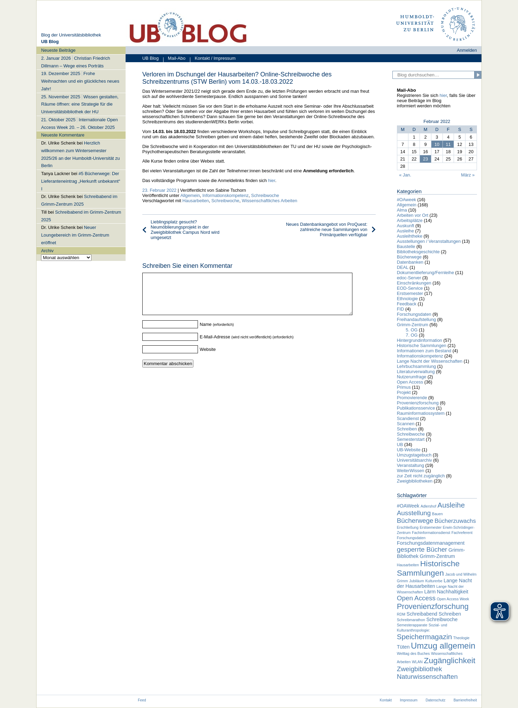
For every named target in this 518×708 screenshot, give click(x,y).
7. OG (411, 335)
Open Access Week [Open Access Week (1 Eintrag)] (453, 599)
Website (208, 357)
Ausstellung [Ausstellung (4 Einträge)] (414, 513)
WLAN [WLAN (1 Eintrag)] (417, 662)
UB (400, 444)
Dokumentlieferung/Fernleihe (425, 272)
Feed (142, 700)
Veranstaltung (410, 465)
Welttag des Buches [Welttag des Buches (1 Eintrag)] (413, 653)
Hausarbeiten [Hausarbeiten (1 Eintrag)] (408, 565)
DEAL (402, 267)
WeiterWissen (410, 470)
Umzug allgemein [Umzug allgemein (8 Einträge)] (443, 645)
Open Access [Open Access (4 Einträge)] (416, 598)
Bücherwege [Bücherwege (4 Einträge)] (415, 520)
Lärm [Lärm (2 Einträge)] (430, 591)
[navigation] (81, 153)
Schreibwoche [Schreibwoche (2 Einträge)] (441, 619)
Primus (404, 387)
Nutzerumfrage (412, 376)
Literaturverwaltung (416, 371)
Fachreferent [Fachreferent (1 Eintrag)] (462, 532)
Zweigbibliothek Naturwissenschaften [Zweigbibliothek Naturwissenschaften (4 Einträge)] (427, 672)
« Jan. (405, 175)
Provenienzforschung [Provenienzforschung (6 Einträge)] (433, 606)
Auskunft (405, 225)
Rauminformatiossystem (421, 413)
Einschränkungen (414, 283)
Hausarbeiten (195, 200)
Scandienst (408, 418)
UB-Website (409, 449)
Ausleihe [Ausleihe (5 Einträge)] (451, 505)
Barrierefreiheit (465, 700)
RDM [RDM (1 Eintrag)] (401, 614)
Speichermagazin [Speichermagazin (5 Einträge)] (424, 637)
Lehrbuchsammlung (416, 366)
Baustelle (406, 246)
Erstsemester (410, 293)
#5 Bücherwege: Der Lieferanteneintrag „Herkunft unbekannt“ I (80, 181)
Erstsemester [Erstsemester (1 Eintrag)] (431, 527)
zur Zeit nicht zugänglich (421, 475)
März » (468, 175)
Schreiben (407, 428)
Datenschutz (435, 700)
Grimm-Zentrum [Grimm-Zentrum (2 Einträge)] (437, 556)
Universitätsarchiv (414, 460)
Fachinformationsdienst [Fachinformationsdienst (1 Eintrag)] (431, 532)
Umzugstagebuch (414, 455)
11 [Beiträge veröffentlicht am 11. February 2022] (448, 144)
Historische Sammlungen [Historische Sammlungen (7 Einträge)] (428, 568)
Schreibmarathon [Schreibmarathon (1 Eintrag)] (411, 620)
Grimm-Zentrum (412, 324)
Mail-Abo (174, 59)
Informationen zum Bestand (424, 350)
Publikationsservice (416, 408)
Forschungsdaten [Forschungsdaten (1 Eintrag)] (411, 538)
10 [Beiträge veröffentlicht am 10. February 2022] (437, 144)
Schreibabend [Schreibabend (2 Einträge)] (422, 614)
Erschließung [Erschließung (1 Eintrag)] (408, 527)
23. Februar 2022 (159, 190)
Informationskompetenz (225, 195)
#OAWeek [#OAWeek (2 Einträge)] (408, 506)
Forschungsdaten (414, 314)
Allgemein (190, 195)
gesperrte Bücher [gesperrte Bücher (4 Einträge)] (422, 549)
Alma (402, 210)
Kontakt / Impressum (213, 59)
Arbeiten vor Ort (412, 215)
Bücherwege (409, 257)
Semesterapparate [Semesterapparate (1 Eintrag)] (412, 625)
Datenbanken (410, 262)
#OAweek (406, 199)
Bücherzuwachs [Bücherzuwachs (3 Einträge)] (455, 521)
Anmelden (467, 50)
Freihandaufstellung (416, 319)
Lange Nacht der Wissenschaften (430, 361)
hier (271, 180)
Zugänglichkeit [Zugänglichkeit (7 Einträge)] (449, 660)
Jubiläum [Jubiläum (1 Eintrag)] (416, 581)
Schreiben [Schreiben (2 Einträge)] (450, 614)
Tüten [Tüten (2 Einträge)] (403, 647)
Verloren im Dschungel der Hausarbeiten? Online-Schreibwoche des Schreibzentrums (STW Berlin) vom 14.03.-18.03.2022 (237, 78)
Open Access (410, 382)
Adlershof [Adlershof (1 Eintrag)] (428, 506)
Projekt (404, 392)
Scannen (406, 423)
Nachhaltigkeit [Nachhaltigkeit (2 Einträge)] (452, 591)
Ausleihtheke (409, 236)
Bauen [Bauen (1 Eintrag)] (437, 514)
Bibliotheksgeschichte (418, 251)
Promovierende (412, 397)
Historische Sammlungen (421, 345)
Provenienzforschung (418, 402)
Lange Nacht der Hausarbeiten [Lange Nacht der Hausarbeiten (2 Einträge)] (434, 583)
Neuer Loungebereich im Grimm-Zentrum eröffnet (75, 235)
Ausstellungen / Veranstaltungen (429, 241)
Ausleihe (405, 230)
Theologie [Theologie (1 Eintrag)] (461, 638)
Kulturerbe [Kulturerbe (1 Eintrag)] (433, 581)
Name (206, 332)
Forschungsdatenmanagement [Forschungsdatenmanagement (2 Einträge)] (431, 543)
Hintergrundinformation (419, 340)
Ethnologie (407, 298)
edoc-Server (409, 277)
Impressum (409, 700)
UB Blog (150, 58)
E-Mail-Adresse (215, 345)
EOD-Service (410, 288)
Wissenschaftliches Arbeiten (269, 200)
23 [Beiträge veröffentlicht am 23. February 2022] (425, 159)
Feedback (406, 303)
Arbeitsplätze (410, 220)
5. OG (411, 329)
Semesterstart (411, 439)
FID (400, 309)
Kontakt (386, 700)
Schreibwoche (265, 195)
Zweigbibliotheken (414, 481)
